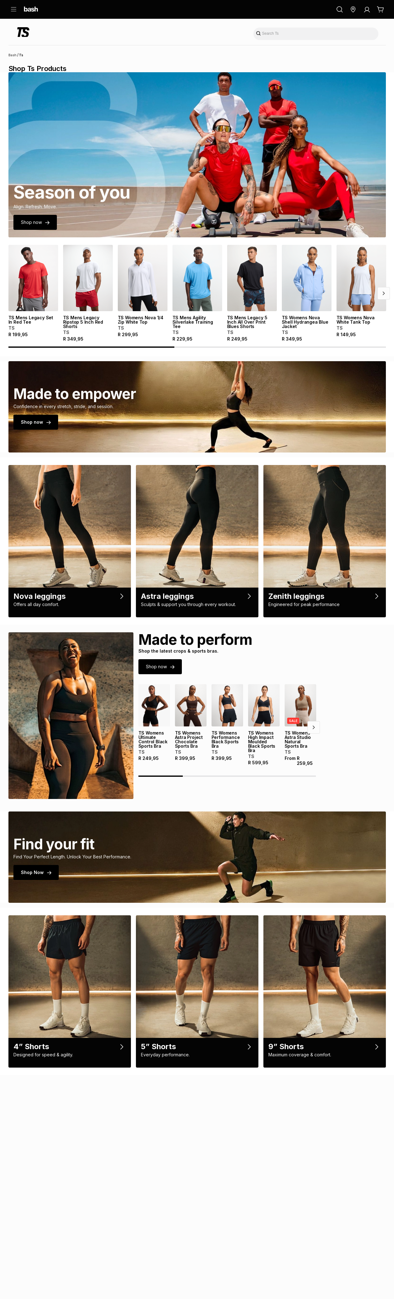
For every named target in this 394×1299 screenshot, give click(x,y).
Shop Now (36, 893)
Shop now (35, 222)
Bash (12, 55)
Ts (21, 55)
